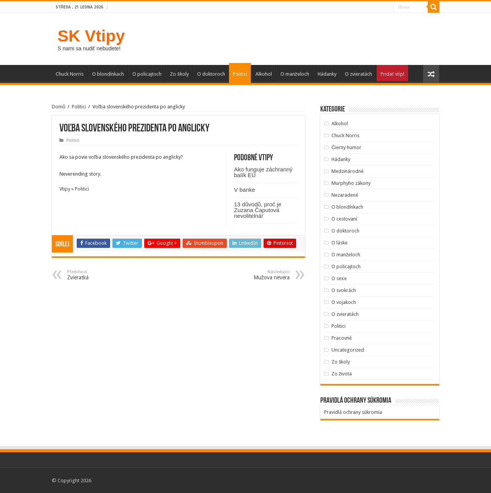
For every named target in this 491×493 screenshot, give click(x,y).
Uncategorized (347, 350)
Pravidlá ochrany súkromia (353, 412)
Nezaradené (344, 195)
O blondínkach (108, 74)
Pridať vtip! (392, 74)
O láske (339, 243)
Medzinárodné (347, 171)
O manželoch (295, 74)
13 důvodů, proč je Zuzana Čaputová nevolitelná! (257, 210)
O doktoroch (211, 74)
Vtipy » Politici (74, 189)
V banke (244, 189)
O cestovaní (344, 219)
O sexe (339, 278)
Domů (58, 107)
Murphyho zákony (351, 183)
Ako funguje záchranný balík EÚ (263, 172)
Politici (240, 74)
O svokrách (343, 290)
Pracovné (341, 338)
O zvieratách (358, 74)
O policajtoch (146, 74)
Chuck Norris (70, 74)
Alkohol (263, 74)
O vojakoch (343, 302)
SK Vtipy (91, 36)
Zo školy (179, 74)
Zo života (341, 374)
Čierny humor (346, 147)
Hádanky (327, 74)
